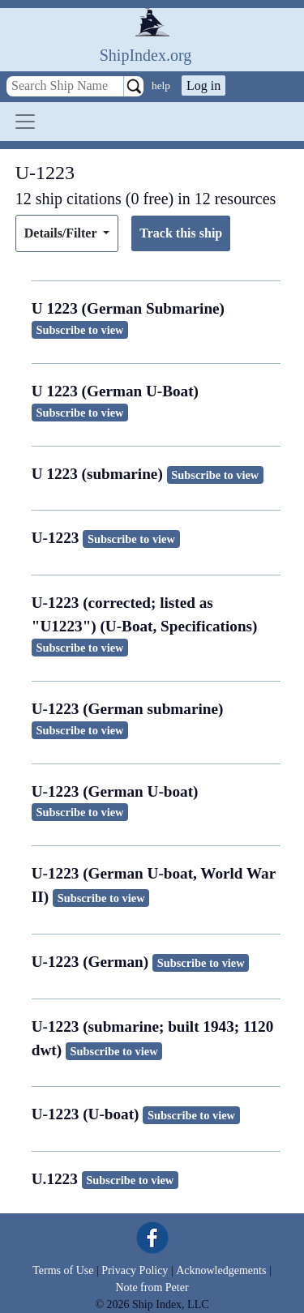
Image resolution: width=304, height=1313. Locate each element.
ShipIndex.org (146, 55)
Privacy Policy (134, 1270)
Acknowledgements (221, 1270)
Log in (203, 85)
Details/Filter (62, 233)
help (161, 85)
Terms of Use (62, 1270)
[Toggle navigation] (25, 121)
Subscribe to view (80, 329)
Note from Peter (151, 1287)
